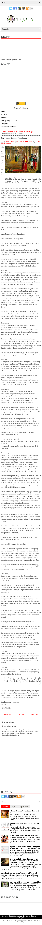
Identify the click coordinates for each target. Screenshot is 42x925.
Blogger (25, 108)
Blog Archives (23, 807)
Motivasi (22, 132)
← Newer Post (7, 714)
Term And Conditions (8, 127)
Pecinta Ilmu (10, 920)
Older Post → (35, 714)
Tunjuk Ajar (29, 132)
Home (3, 111)
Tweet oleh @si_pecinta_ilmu (11, 60)
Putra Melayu (28, 920)
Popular (5, 807)
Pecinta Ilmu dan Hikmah (22, 916)
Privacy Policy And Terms (9, 121)
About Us (4, 114)
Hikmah (10, 132)
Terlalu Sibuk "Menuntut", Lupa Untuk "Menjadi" (19, 873)
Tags (13, 807)
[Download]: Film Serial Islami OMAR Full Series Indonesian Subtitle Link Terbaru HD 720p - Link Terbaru (24, 860)
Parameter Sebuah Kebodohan (14, 138)
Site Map (4, 117)
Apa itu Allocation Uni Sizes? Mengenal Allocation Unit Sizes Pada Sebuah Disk (25, 847)
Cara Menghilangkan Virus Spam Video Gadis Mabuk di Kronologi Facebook (25, 883)
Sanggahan (5, 124)
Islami (16, 132)
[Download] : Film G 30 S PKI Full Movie (24, 836)
